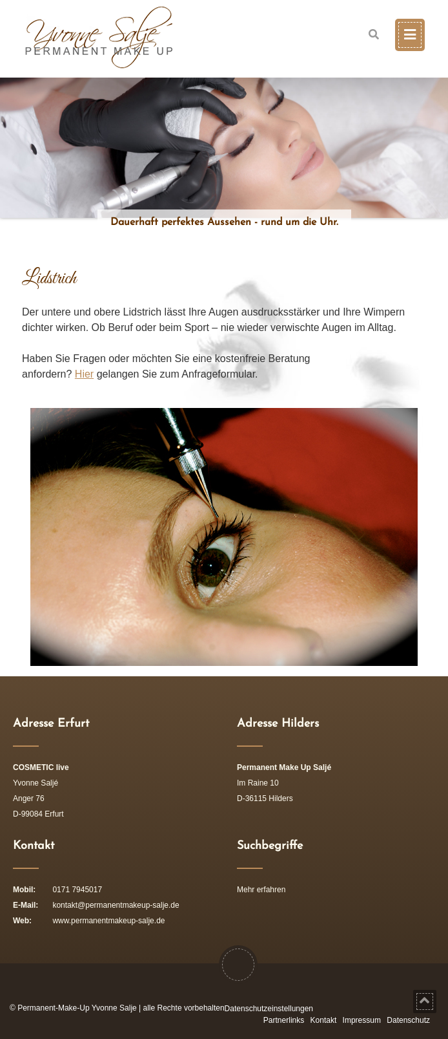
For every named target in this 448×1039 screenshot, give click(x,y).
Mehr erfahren (261, 889)
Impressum (362, 1020)
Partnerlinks (283, 1020)
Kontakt (324, 1020)
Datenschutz (408, 1020)
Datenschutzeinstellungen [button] (269, 1008)
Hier (84, 374)
